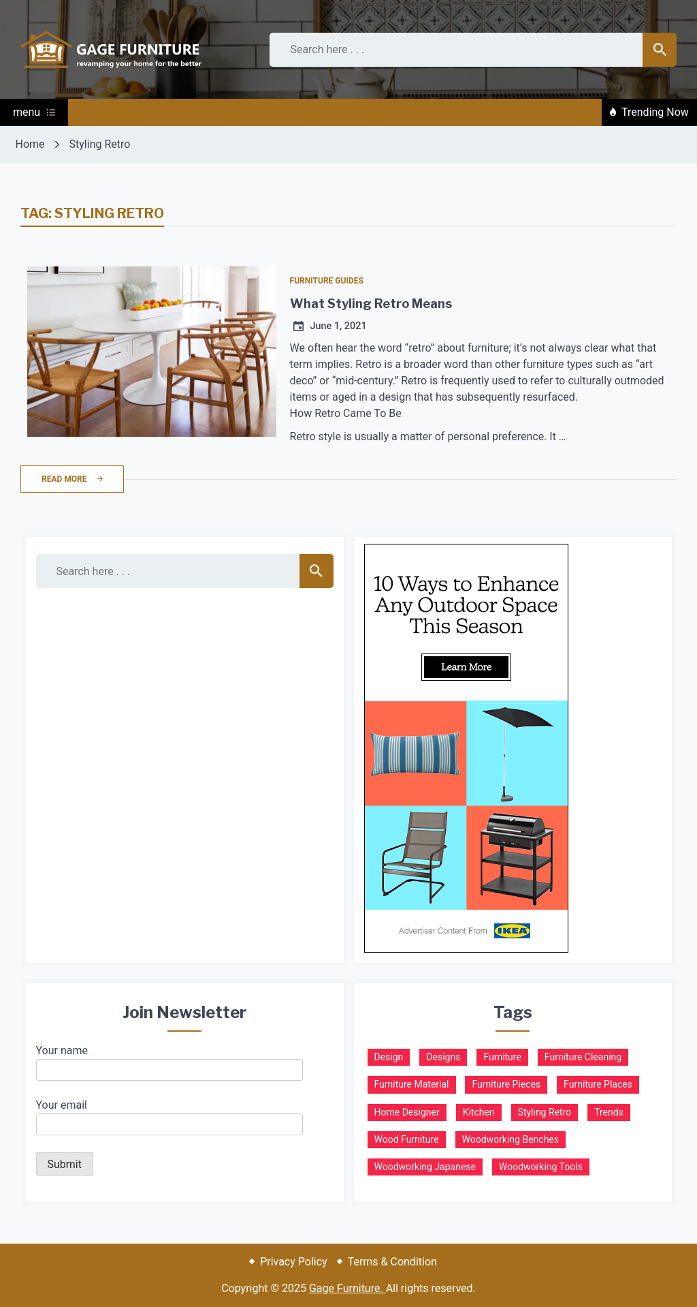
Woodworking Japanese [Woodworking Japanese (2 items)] (425, 1166)
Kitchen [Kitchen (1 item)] (479, 1112)
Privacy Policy (293, 1261)
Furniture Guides (326, 281)
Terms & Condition (392, 1261)
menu (34, 112)
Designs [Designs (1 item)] (443, 1056)
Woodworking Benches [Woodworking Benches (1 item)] (510, 1139)
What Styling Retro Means (371, 303)
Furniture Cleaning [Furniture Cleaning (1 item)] (583, 1056)
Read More (72, 479)
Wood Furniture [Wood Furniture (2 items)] (406, 1139)
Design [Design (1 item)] (389, 1056)
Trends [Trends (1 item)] (608, 1112)
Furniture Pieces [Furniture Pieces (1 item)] (506, 1084)
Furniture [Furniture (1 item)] (502, 1056)
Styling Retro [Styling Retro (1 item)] (545, 1112)
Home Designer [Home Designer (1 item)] (407, 1112)
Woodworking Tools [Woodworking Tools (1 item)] (541, 1166)
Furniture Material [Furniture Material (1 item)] (411, 1084)
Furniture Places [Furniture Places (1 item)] (598, 1084)
